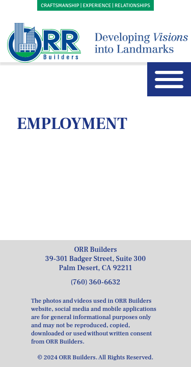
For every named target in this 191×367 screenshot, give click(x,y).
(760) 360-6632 (96, 282)
